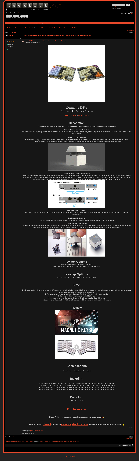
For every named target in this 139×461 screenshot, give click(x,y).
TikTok (80, 115)
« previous (128, 30)
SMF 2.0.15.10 (64, 455)
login (18, 12)
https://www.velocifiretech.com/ (36, 430)
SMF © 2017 (69, 455)
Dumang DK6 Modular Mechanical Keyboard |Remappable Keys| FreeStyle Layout (46, 40)
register (22, 12)
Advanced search (115, 6)
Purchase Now (77, 409)
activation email (17, 14)
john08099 (41, 27)
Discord (67, 115)
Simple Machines (76, 455)
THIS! (132, 13)
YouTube (86, 115)
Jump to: (121, 445)
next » (132, 30)
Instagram (74, 115)
